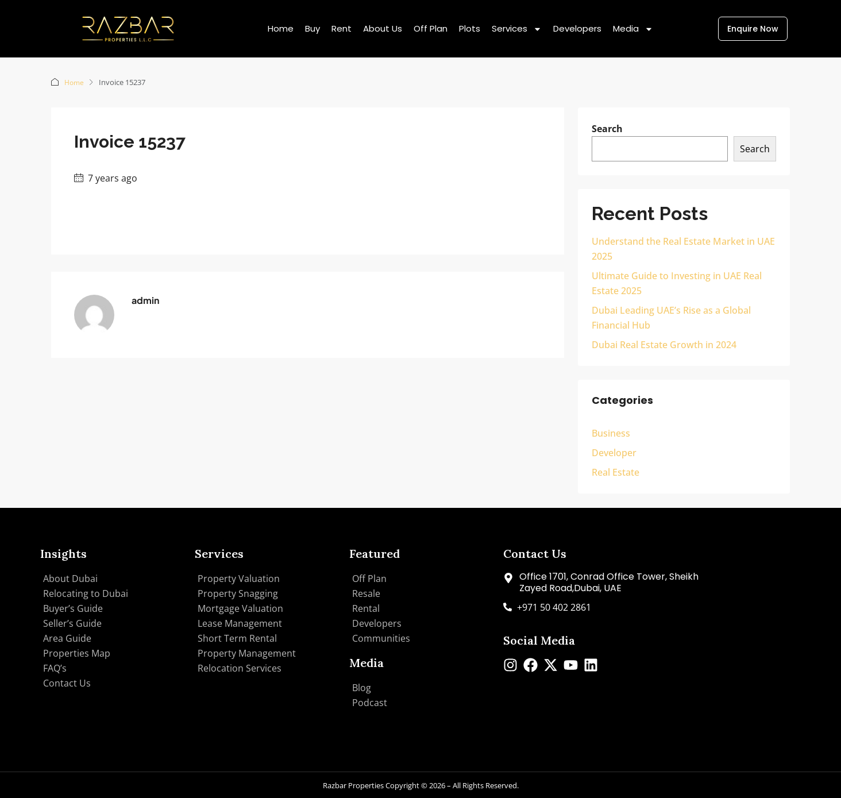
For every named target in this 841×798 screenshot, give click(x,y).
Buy (312, 28)
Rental (366, 608)
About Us (382, 28)
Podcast (369, 702)
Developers (577, 28)
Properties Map (76, 652)
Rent (341, 28)
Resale (366, 593)
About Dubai (70, 578)
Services (517, 29)
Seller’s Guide (72, 622)
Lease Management (240, 622)
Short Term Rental (237, 637)
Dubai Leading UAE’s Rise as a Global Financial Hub (671, 317)
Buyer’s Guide (73, 608)
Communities (381, 637)
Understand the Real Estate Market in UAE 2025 (683, 248)
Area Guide (67, 637)
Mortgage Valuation (240, 608)
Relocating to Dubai (85, 593)
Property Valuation (239, 578)
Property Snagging (238, 593)
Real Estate (615, 471)
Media (633, 29)
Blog (361, 687)
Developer (614, 452)
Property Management (247, 652)
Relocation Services (239, 667)
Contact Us (67, 682)
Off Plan (430, 28)
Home (281, 28)
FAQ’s (55, 667)
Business (611, 432)
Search (607, 128)
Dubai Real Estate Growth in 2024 (664, 344)
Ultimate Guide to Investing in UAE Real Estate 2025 (677, 282)
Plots (469, 28)
